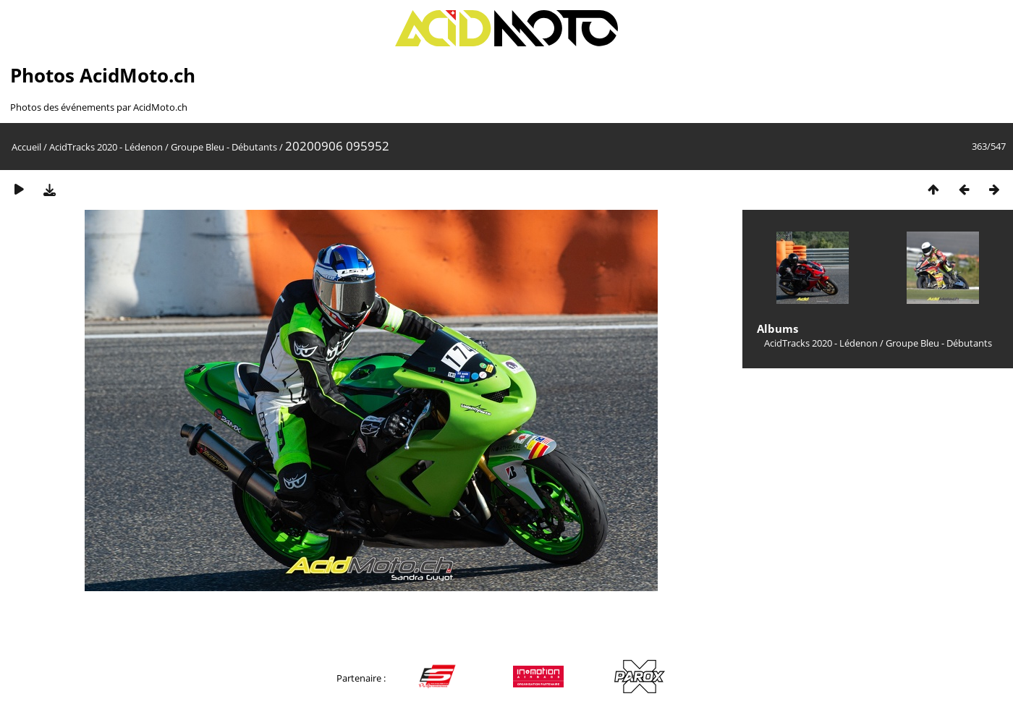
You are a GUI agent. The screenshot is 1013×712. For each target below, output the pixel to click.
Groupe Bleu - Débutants (224, 146)
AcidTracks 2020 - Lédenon (106, 146)
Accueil (26, 146)
